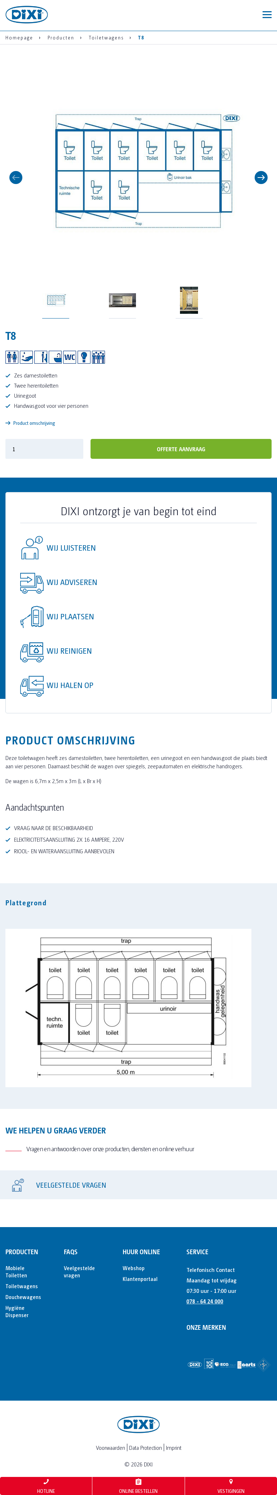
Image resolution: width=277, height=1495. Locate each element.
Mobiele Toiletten (16, 1271)
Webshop (134, 1267)
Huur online (141, 1251)
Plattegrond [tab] (26, 902)
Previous (15, 177)
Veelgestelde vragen (79, 1271)
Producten (21, 1251)
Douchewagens (23, 1296)
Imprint (173, 1447)
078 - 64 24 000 (204, 1301)
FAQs (71, 1251)
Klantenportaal (140, 1278)
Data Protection (145, 1447)
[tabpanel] (138, 1003)
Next (261, 177)
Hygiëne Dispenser (16, 1311)
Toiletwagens (21, 1285)
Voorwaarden (110, 1447)
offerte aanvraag (181, 449)
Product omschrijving (30, 423)
